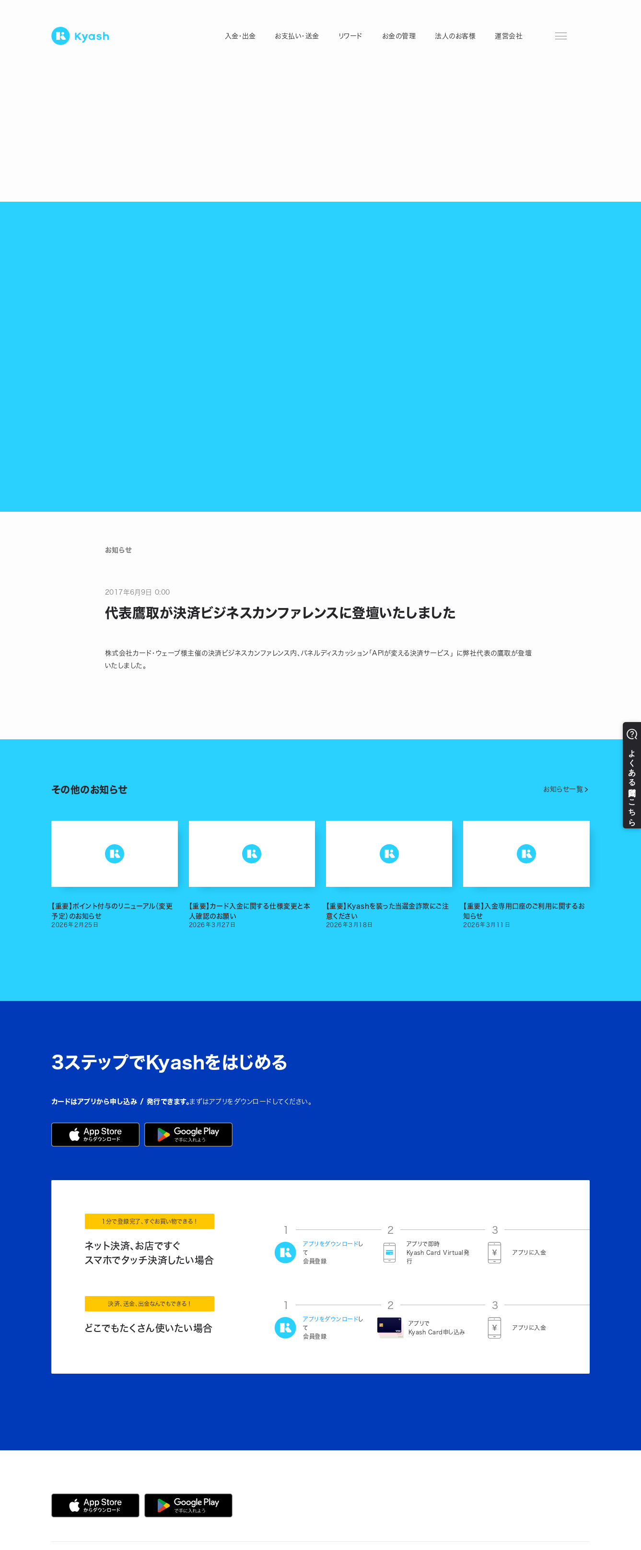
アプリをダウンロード (330, 1244)
